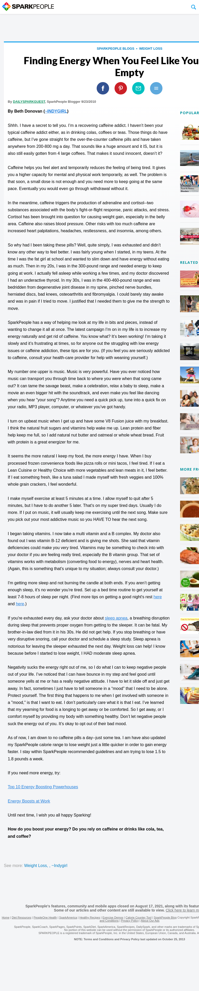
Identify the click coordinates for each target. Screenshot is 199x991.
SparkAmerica (68, 917)
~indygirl (59, 865)
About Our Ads (150, 920)
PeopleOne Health (45, 917)
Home (5, 917)
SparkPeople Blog (165, 917)
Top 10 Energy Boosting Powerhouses (43, 787)
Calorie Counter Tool (139, 917)
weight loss (150, 48)
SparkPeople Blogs (115, 48)
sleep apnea (116, 618)
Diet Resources (21, 917)
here (157, 597)
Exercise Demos (112, 917)
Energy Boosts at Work (29, 801)
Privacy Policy (130, 920)
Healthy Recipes (89, 917)
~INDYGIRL (56, 111)
